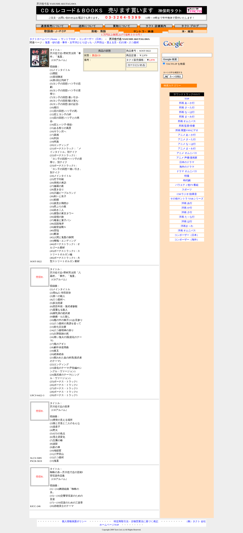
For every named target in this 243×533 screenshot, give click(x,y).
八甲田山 (99, 42)
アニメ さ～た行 (187, 139)
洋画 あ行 (186, 203)
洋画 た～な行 (186, 216)
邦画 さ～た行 (186, 107)
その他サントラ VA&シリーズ (186, 198)
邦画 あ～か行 (186, 103)
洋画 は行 (186, 221)
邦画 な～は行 (186, 112)
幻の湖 (122, 42)
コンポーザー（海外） (186, 239)
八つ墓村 (134, 42)
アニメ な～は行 (187, 144)
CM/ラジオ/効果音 (187, 194)
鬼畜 (47, 42)
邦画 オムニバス (187, 121)
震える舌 (112, 42)
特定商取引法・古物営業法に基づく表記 (136, 521)
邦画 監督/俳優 (187, 125)
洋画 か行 (186, 207)
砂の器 (56, 42)
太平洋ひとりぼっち (81, 42)
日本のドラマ (186, 162)
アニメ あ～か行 (187, 134)
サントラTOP (68, 39)
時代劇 (187, 180)
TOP (187, 98)
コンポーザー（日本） (91, 39)
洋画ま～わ (187, 225)
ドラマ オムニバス (187, 171)
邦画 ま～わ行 (186, 116)
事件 (64, 42)
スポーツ (187, 189)
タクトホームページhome (43, 39)
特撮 (186, 175)
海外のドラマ (186, 166)
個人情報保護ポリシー (74, 521)
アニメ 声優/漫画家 (186, 157)
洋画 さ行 (186, 212)
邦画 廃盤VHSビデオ (186, 130)
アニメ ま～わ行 (187, 148)
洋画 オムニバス (187, 230)
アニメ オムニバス (187, 153)
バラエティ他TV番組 (186, 184)
